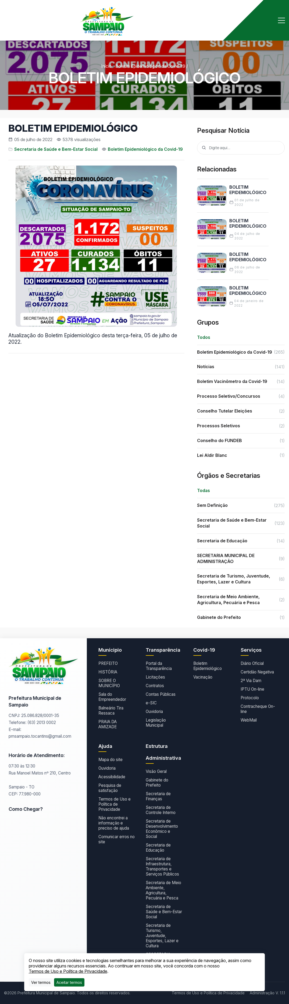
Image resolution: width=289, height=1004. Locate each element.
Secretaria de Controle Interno (161, 810)
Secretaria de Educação (158, 847)
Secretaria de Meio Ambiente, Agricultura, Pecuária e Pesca (163, 890)
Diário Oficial (252, 663)
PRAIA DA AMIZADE (107, 724)
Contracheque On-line (258, 709)
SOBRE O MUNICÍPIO (109, 683)
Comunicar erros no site (116, 839)
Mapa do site (110, 759)
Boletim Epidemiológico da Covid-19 (150, 66)
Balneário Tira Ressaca (110, 710)
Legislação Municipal (156, 723)
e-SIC (151, 702)
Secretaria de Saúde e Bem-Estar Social (56, 149)
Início (106, 66)
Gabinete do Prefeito (157, 782)
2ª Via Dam (251, 680)
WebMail (249, 720)
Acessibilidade (111, 776)
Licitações (155, 677)
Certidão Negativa (257, 672)
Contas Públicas (161, 694)
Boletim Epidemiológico (207, 666)
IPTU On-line (252, 689)
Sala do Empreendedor (112, 697)
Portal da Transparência (159, 666)
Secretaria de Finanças (158, 796)
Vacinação (202, 677)
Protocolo (250, 697)
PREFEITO (108, 663)
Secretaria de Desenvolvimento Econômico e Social (162, 829)
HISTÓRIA (107, 672)
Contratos (155, 685)
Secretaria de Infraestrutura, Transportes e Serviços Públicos (162, 866)
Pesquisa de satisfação (109, 788)
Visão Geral (156, 771)
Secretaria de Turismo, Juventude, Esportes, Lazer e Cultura (162, 935)
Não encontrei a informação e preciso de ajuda (113, 823)
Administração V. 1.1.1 (267, 993)
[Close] (69, 982)
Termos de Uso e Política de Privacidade (114, 804)
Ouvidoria (154, 711)
